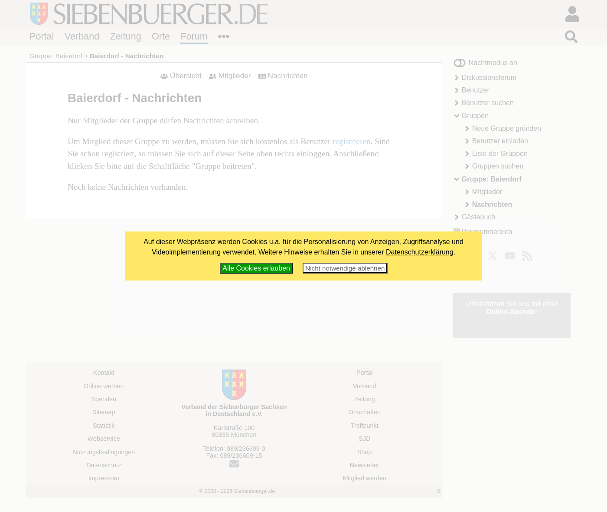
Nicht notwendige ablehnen (345, 268)
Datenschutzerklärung (420, 252)
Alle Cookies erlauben (256, 268)
